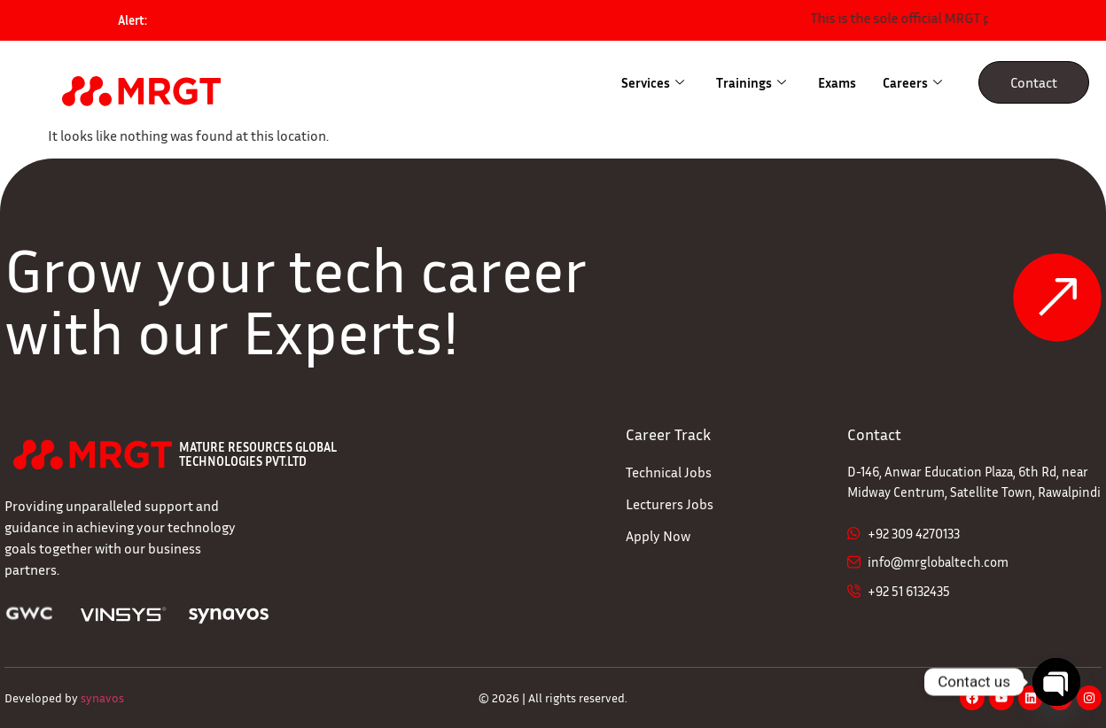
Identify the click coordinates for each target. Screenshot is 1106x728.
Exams (837, 82)
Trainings (751, 82)
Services (652, 82)
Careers (912, 82)
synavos (102, 697)
